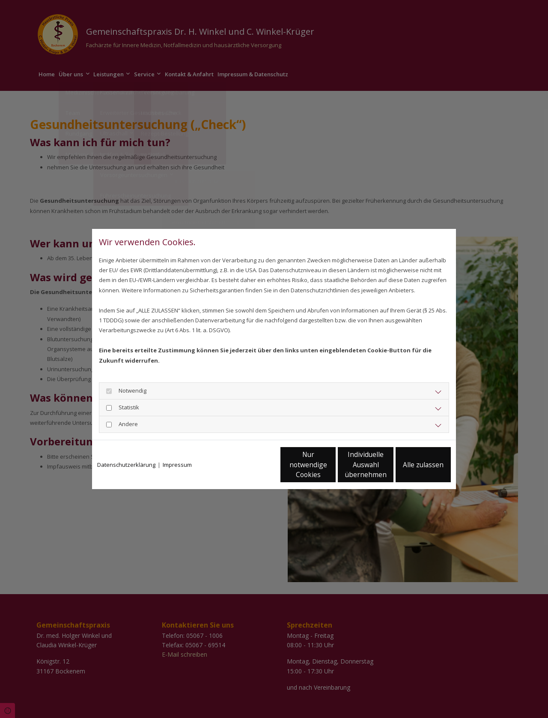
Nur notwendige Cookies (248, 464)
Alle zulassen (411, 465)
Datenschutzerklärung (126, 464)
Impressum (177, 464)
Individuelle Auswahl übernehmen (330, 465)
